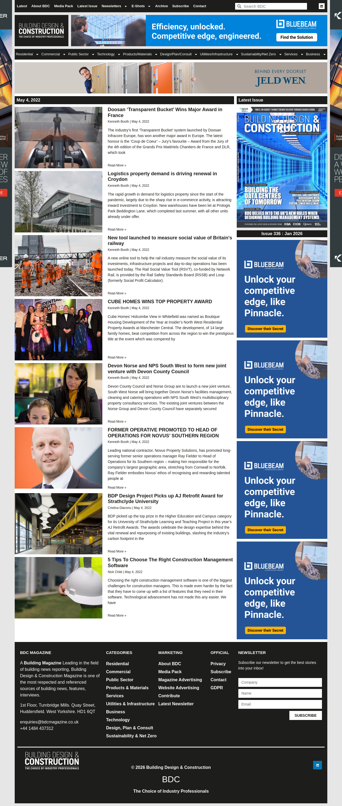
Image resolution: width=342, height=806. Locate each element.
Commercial (53, 54)
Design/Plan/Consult (179, 54)
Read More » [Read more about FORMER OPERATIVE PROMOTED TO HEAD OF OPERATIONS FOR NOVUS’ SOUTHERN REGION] (117, 487)
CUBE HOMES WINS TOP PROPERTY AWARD (160, 301)
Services (294, 54)
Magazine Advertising (180, 679)
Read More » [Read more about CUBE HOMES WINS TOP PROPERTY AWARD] (117, 357)
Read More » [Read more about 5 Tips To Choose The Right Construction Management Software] (117, 615)
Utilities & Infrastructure (130, 704)
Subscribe (180, 6)
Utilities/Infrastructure (219, 54)
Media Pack (63, 6)
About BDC (40, 6)
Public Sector (81, 54)
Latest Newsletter (176, 704)
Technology (109, 54)
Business (316, 54)
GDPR (217, 688)
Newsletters (114, 6)
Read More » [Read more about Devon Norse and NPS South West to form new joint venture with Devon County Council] (117, 421)
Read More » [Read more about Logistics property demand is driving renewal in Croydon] (117, 229)
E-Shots (141, 6)
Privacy (218, 663)
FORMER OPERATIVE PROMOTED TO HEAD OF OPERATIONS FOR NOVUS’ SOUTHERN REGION (163, 432)
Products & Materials (127, 688)
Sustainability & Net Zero (131, 736)
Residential (27, 54)
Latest (22, 6)
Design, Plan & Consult (129, 728)
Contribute (169, 696)
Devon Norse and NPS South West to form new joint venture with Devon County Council (167, 368)
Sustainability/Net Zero (261, 54)
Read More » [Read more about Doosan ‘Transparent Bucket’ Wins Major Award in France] (117, 165)
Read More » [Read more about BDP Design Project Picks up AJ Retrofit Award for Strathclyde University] (117, 551)
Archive (161, 6)
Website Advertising (178, 688)
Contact (199, 6)
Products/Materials (140, 54)
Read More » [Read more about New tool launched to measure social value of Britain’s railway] (117, 293)
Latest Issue (87, 6)
